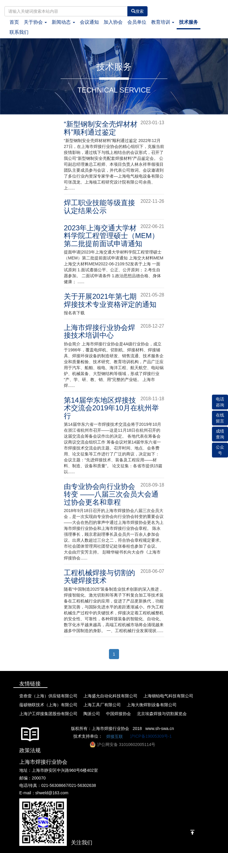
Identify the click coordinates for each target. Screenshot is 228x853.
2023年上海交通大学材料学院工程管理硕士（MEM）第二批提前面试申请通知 (111, 236)
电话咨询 (220, 402)
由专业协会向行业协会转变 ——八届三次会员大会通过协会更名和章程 (111, 494)
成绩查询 (220, 434)
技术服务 (188, 22)
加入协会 (113, 22)
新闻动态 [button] (63, 22)
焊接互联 (114, 736)
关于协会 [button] (35, 22)
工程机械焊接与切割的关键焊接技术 (99, 576)
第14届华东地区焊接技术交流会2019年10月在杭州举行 (111, 408)
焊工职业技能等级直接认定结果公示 (99, 206)
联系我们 (19, 32)
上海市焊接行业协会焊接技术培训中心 (99, 331)
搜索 (137, 11)
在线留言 (220, 418)
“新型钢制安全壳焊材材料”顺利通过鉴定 (100, 128)
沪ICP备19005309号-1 (151, 736)
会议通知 (89, 22)
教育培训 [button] (162, 22)
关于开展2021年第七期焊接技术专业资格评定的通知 (110, 300)
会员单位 (136, 22)
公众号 (220, 450)
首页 (15, 22)
